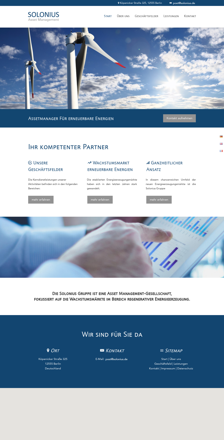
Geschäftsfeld (163, 363)
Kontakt (154, 368)
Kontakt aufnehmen (179, 118)
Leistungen (181, 363)
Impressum (168, 368)
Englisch (221, 144)
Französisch (221, 151)
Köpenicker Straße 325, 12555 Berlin (140, 3)
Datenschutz (185, 368)
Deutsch (221, 136)
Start (164, 359)
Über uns (175, 359)
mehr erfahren (41, 199)
